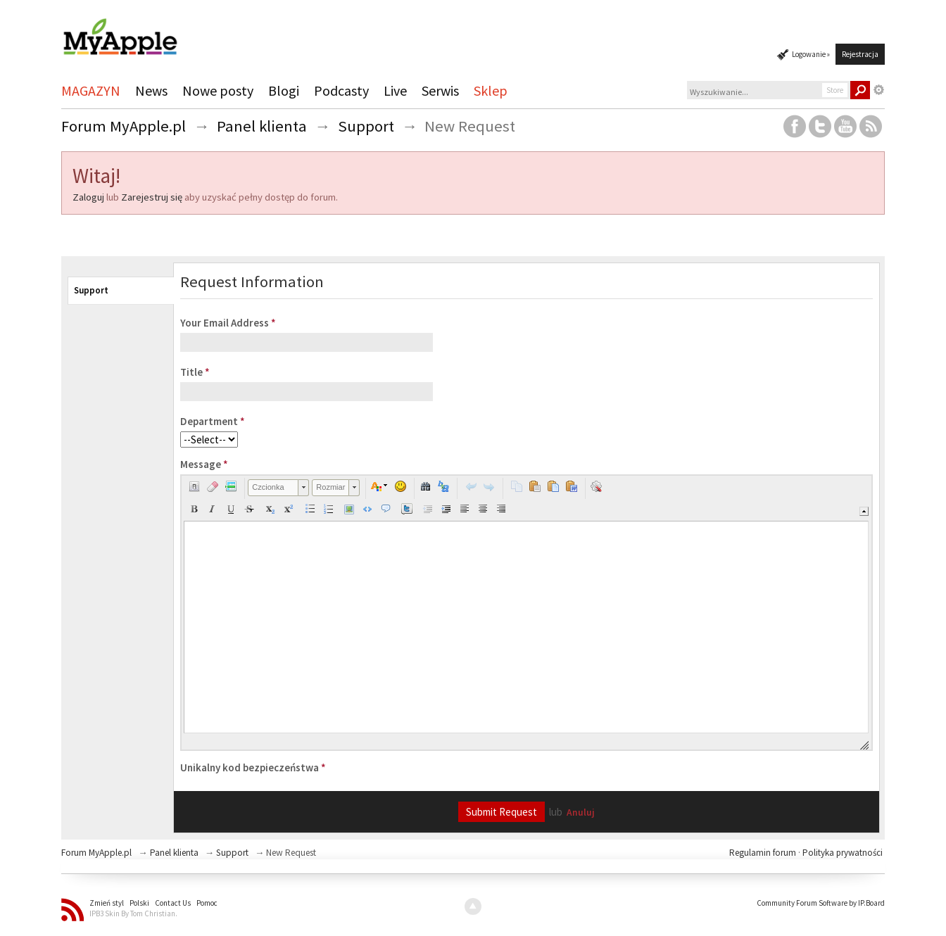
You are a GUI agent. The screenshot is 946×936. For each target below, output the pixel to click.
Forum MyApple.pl (96, 853)
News (151, 90)
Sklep (490, 90)
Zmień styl (106, 903)
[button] (194, 486)
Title (195, 372)
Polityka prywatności (842, 853)
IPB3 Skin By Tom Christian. (133, 913)
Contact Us (173, 903)
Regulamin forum (763, 853)
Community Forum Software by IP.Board (821, 903)
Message (204, 464)
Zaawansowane (879, 90)
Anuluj (581, 812)
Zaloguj (88, 197)
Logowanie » (811, 54)
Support (91, 290)
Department (212, 421)
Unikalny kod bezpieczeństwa (253, 767)
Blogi (283, 90)
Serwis (440, 90)
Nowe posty (217, 90)
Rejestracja (860, 54)
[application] (526, 612)
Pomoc (206, 903)
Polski (139, 903)
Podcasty (341, 90)
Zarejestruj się (151, 197)
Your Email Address (228, 322)
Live (395, 90)
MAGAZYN (90, 90)
